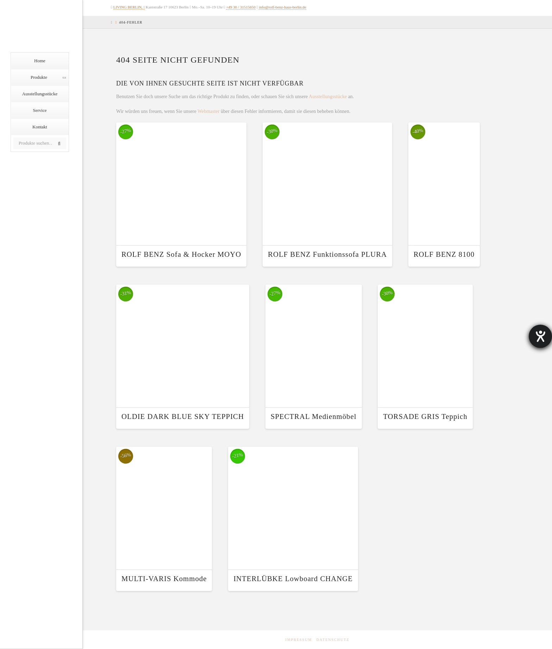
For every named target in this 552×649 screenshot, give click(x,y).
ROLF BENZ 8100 (444, 254)
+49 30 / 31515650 (241, 7)
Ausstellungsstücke (328, 96)
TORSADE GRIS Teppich (425, 416)
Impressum (299, 640)
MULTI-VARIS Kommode (164, 579)
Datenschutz (333, 640)
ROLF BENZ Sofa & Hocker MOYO (181, 254)
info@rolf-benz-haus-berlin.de (282, 7)
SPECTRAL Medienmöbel (314, 416)
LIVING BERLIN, (128, 7)
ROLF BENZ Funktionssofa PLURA (327, 254)
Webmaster (208, 111)
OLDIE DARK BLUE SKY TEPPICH (182, 416)
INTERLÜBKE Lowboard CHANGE (293, 579)
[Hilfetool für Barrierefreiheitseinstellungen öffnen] (540, 336)
